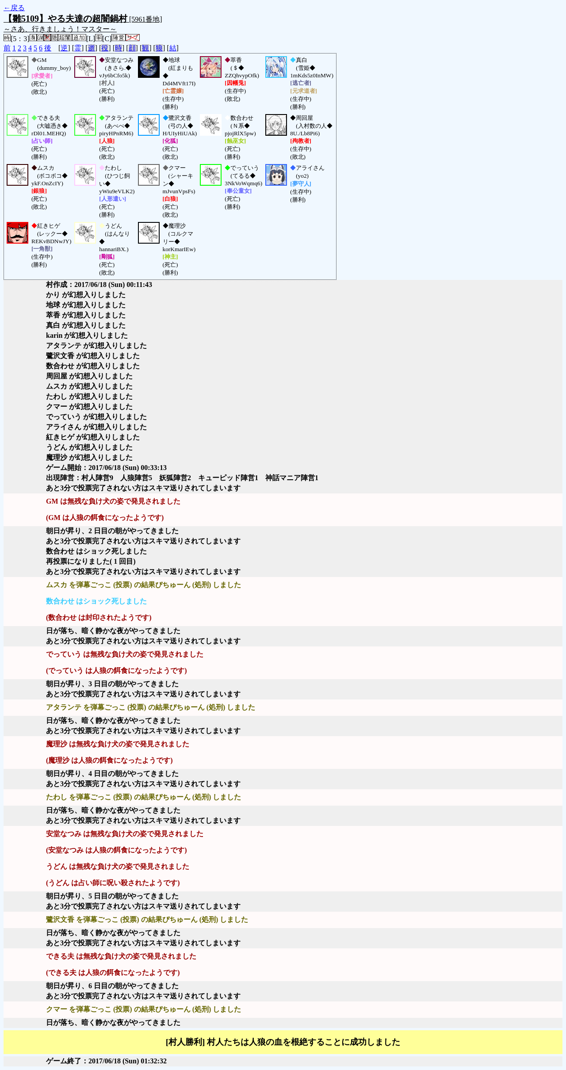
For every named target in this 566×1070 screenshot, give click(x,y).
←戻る (14, 7)
